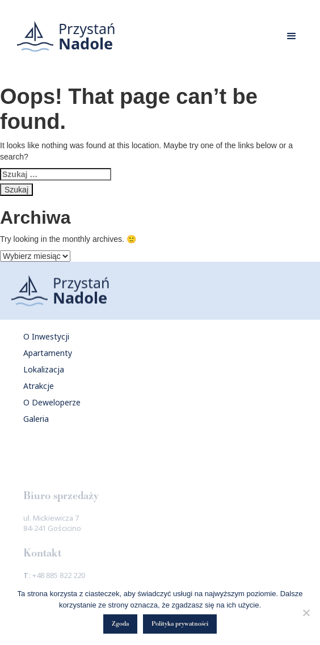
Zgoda (120, 623)
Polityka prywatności (179, 623)
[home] (63, 36)
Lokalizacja (43, 369)
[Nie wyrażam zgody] (305, 612)
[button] (292, 36)
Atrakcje (38, 385)
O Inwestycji (46, 336)
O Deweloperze (52, 402)
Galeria (36, 418)
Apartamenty (47, 352)
